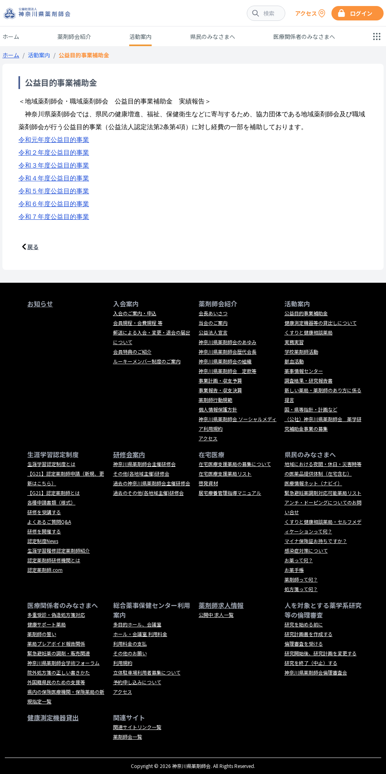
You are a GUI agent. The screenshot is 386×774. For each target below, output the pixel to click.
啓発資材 (208, 483)
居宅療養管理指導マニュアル (230, 492)
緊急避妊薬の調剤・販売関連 (58, 653)
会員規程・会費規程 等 (138, 322)
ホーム (10, 36)
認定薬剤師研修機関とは (53, 560)
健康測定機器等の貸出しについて (320, 322)
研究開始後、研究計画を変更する (320, 653)
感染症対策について (306, 550)
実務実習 (294, 341)
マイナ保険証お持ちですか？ (315, 540)
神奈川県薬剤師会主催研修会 (144, 463)
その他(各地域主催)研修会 (141, 473)
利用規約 (122, 662)
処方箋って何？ (301, 589)
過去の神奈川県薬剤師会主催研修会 (151, 483)
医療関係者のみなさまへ (304, 36)
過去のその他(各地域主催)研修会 (148, 492)
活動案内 (140, 36)
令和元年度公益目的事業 (53, 139)
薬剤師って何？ (301, 579)
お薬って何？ (298, 560)
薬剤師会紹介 (74, 36)
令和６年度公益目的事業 (53, 204)
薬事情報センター (303, 370)
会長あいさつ (213, 313)
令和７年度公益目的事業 (53, 216)
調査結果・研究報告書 (308, 380)
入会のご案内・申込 (134, 313)
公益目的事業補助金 (306, 313)
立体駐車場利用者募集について (147, 672)
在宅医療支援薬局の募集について (235, 463)
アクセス (208, 438)
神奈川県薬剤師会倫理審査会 (315, 672)
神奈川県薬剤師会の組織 (225, 361)
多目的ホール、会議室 (137, 624)
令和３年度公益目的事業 (53, 165)
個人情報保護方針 (218, 409)
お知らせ (40, 303)
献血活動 (294, 361)
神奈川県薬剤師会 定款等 (227, 370)
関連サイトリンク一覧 (137, 726)
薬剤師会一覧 (127, 736)
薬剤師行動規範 (215, 399)
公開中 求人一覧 (216, 614)
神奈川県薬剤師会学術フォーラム (63, 662)
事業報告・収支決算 (220, 390)
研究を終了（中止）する (310, 662)
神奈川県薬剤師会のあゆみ (227, 341)
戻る (33, 247)
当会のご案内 (213, 322)
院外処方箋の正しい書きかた (58, 672)
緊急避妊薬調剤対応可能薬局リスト (323, 492)
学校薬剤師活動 (301, 351)
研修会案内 (129, 454)
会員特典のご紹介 (132, 351)
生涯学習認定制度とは (51, 463)
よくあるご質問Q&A (49, 521)
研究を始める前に (303, 624)
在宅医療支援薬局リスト (225, 473)
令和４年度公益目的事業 (53, 178)
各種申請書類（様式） (51, 502)
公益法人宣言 (213, 332)
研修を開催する (44, 531)
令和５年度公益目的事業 (53, 191)
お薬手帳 (294, 569)
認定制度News (42, 540)
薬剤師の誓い (41, 633)
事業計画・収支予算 (220, 380)
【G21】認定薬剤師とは (53, 492)
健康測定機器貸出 (53, 717)
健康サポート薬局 (46, 624)
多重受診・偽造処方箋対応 (56, 614)
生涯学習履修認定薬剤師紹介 (58, 550)
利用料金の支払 (130, 643)
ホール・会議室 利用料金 (140, 633)
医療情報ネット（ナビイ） (313, 483)
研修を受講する (44, 512)
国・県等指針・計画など (310, 409)
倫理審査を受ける (303, 643)
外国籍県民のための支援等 (56, 682)
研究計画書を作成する (308, 633)
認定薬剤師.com (45, 569)
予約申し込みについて (137, 682)
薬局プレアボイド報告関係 (56, 643)
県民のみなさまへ (212, 36)
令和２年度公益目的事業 (53, 152)
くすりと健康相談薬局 (308, 332)
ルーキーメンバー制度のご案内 (147, 361)
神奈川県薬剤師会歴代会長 (227, 351)
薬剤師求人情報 (221, 605)
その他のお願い (130, 653)
